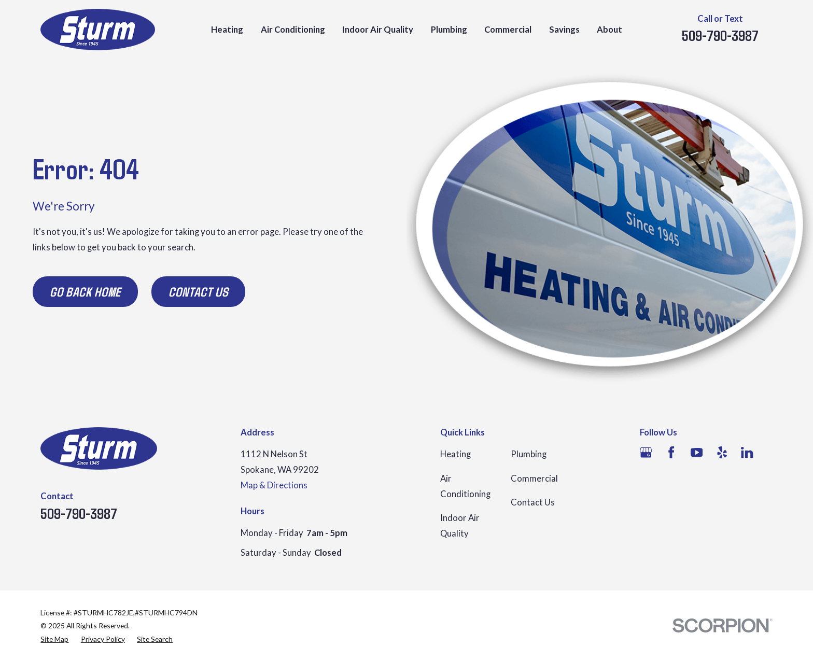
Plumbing (528, 454)
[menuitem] (54, 638)
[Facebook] (671, 452)
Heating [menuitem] (227, 29)
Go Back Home (85, 291)
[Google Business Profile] (646, 452)
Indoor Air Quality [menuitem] (377, 29)
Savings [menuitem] (564, 29)
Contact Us (198, 291)
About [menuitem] (609, 29)
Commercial (534, 478)
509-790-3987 (720, 35)
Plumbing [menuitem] (449, 29)
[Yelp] (722, 452)
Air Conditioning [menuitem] (293, 29)
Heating (455, 454)
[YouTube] (697, 452)
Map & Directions (274, 485)
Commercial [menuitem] (507, 29)
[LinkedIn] (747, 452)
